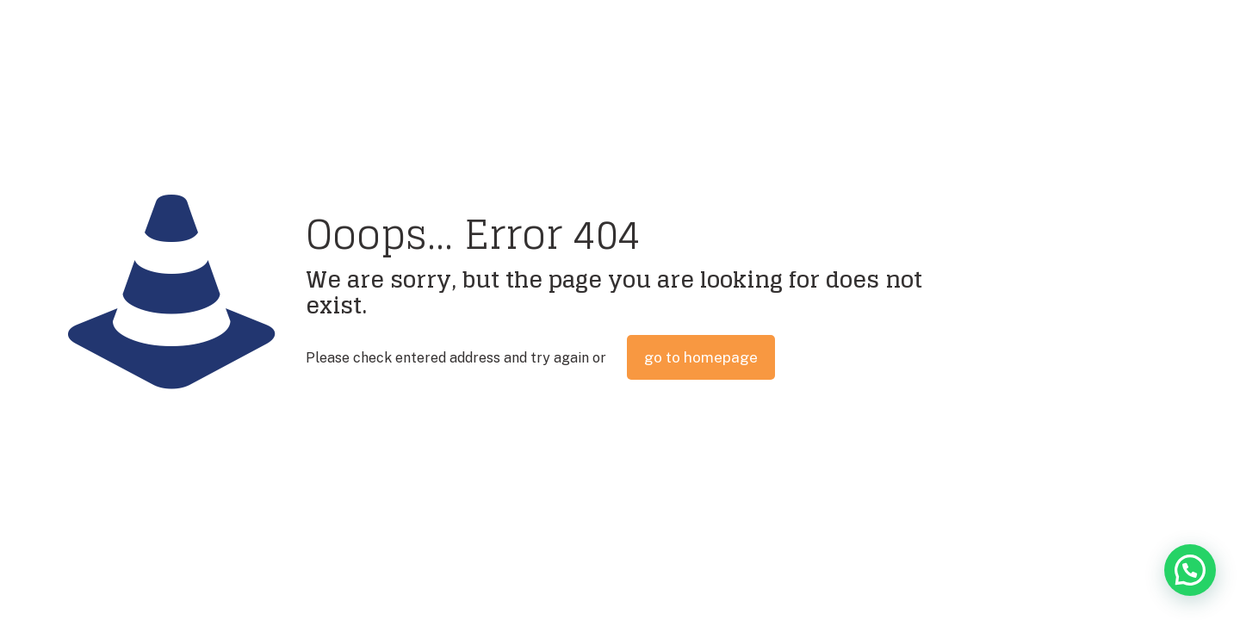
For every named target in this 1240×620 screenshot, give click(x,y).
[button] (1190, 570)
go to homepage (701, 357)
